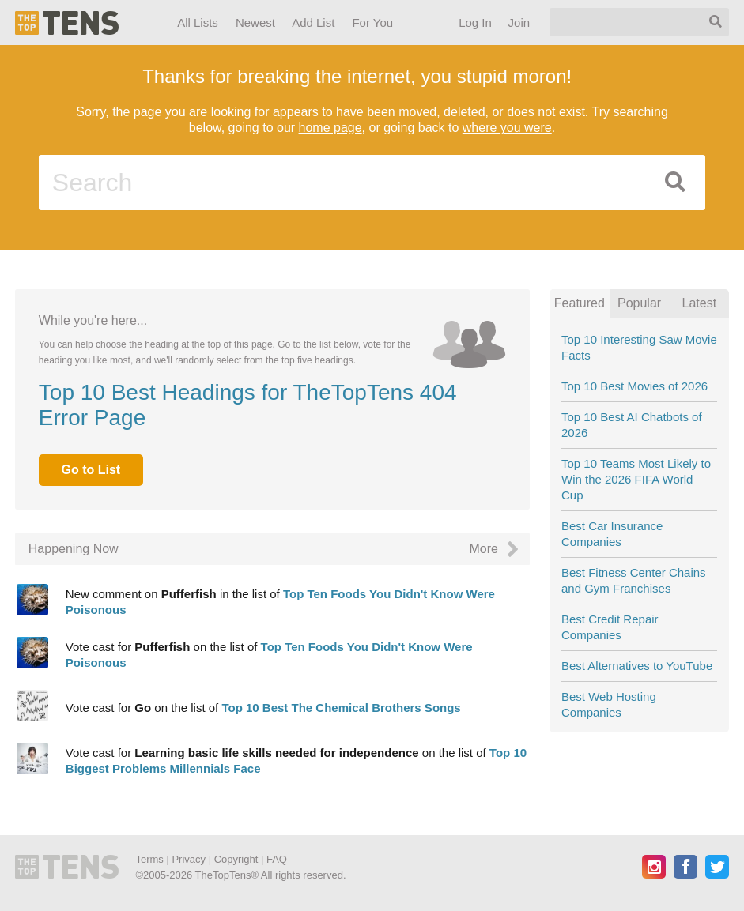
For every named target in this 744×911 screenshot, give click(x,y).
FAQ (276, 859)
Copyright (236, 859)
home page (330, 127)
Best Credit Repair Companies (610, 627)
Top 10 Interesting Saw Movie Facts (639, 347)
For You (372, 22)
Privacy (189, 859)
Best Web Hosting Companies (608, 704)
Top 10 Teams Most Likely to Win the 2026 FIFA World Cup (636, 479)
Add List (313, 22)
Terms (149, 859)
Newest (255, 22)
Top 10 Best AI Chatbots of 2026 (631, 424)
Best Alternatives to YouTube (636, 665)
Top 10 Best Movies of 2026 (634, 386)
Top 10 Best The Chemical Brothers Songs (340, 707)
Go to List (90, 469)
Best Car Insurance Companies (612, 533)
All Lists (197, 22)
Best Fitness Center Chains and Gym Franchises (633, 580)
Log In (475, 22)
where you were (507, 127)
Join (519, 22)
